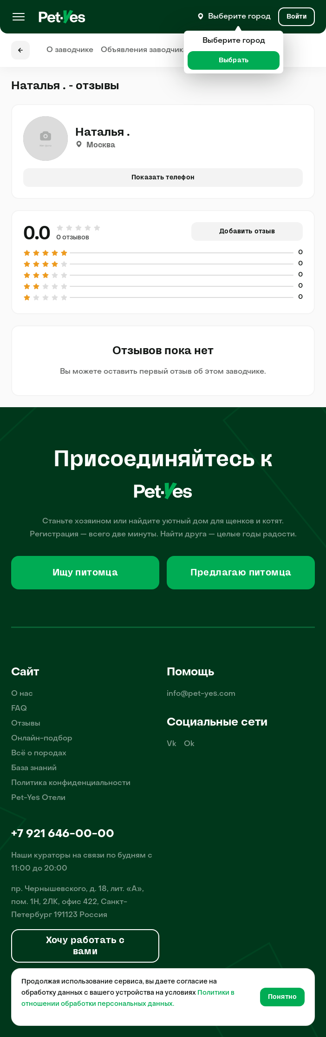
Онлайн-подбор (41, 738)
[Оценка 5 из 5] (96, 227)
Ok (189, 744)
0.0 (37, 233)
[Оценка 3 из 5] (78, 227)
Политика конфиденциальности (70, 783)
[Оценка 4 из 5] (87, 227)
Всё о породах (38, 753)
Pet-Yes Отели (38, 798)
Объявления (144, 50)
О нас (22, 694)
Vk (171, 744)
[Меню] (18, 17)
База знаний (34, 768)
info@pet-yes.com (201, 694)
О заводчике (69, 50)
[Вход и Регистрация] (296, 16)
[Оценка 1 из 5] (60, 227)
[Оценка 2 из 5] (69, 227)
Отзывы (25, 723)
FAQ (19, 709)
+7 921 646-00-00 (62, 834)
